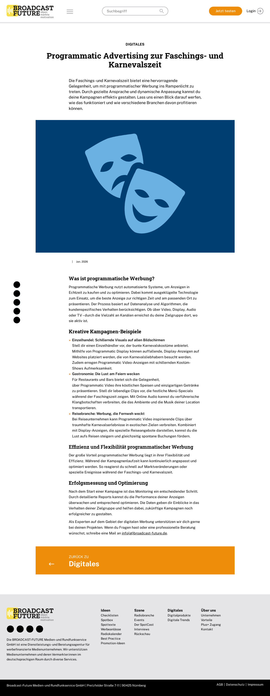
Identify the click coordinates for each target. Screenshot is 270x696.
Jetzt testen (226, 11)
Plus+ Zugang (211, 624)
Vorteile (206, 620)
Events (139, 620)
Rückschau (142, 634)
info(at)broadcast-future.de (144, 533)
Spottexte (108, 624)
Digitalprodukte (179, 615)
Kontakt (207, 629)
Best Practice (111, 638)
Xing (39, 629)
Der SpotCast (144, 624)
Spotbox (107, 620)
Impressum (255, 684)
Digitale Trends (179, 620)
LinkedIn (30, 629)
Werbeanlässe (111, 629)
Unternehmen (211, 615)
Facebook (10, 629)
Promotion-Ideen (113, 643)
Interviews (141, 629)
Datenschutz (235, 684)
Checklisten (109, 615)
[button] (16, 284)
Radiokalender (111, 634)
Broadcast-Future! (30, 11)
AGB (219, 684)
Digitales (135, 44)
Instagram (20, 629)
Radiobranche (144, 615)
